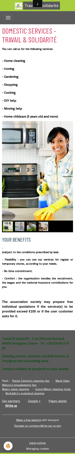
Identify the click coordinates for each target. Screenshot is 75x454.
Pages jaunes (58, 401)
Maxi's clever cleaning (15, 389)
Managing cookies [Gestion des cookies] (37, 448)
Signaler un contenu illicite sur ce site (37, 426)
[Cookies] (8, 445)
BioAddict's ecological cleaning (24, 393)
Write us (11, 406)
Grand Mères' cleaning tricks (53, 389)
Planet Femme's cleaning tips (31, 381)
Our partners (11, 401)
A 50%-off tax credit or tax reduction (40, 248)
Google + (34, 401)
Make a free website (28, 420)
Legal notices (37, 443)
